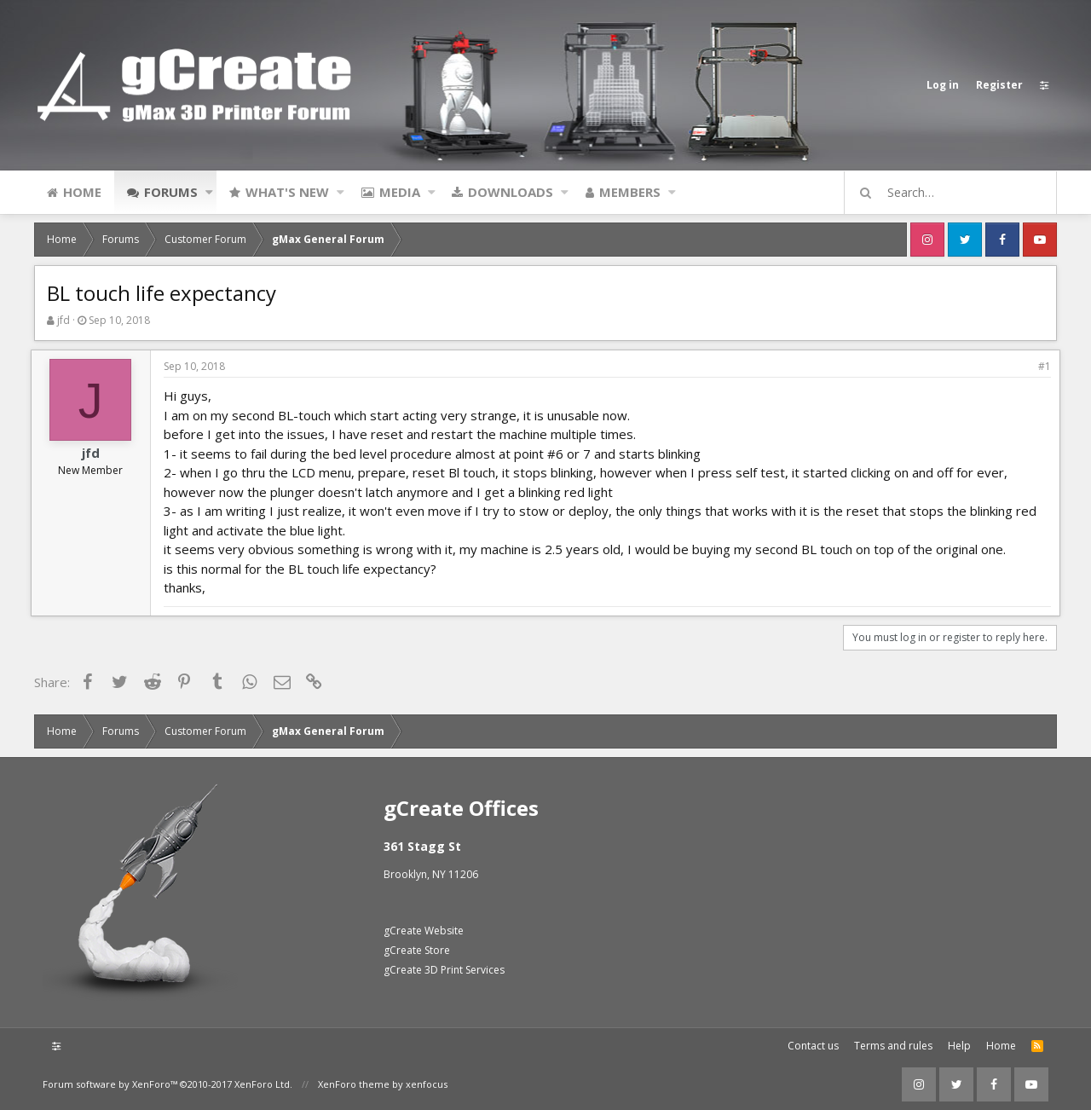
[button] (209, 192)
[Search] (958, 192)
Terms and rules (893, 1045)
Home (82, 191)
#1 (1041, 366)
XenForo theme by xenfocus (382, 1084)
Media (399, 191)
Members (630, 191)
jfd (63, 320)
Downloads (510, 191)
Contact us (813, 1045)
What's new (287, 191)
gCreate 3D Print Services (444, 970)
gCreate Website (424, 930)
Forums (171, 191)
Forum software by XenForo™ (167, 1084)
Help (959, 1045)
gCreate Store (417, 950)
